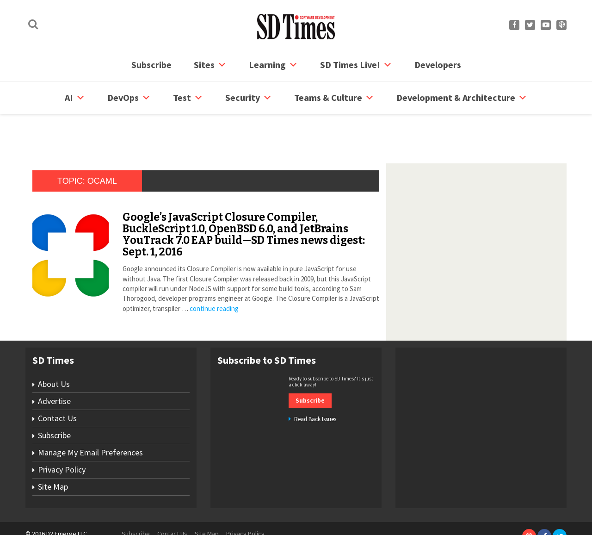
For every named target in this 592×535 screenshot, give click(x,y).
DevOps (129, 97)
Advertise (54, 366)
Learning (273, 65)
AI (75, 97)
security (248, 97)
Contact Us (57, 383)
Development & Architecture (461, 97)
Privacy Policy (62, 434)
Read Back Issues (315, 384)
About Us (54, 348)
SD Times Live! (356, 65)
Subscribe (151, 64)
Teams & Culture (334, 97)
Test (188, 97)
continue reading (214, 273)
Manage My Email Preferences (90, 417)
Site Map (53, 451)
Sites (210, 65)
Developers (437, 64)
